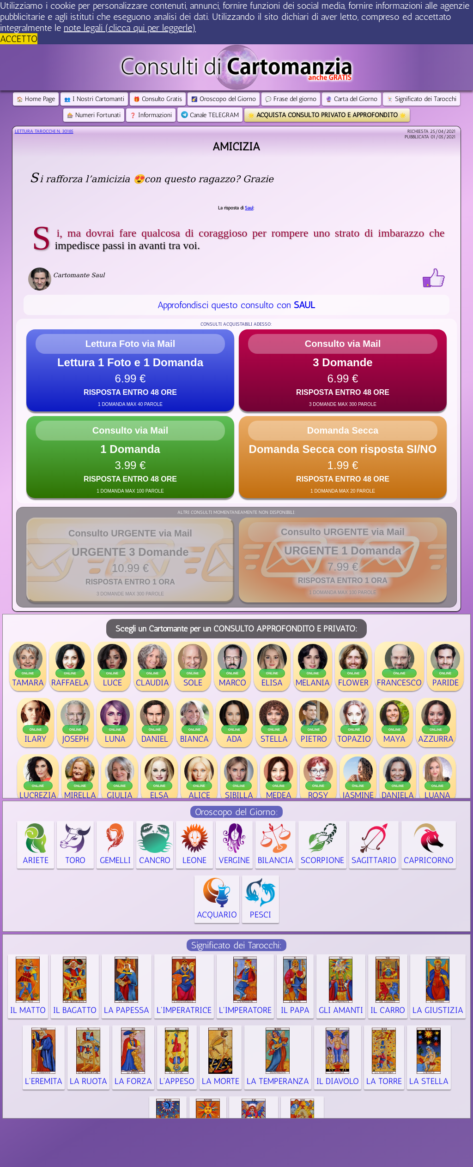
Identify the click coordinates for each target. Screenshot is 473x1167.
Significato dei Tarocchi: (236, 945)
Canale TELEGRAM (210, 115)
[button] (130, 370)
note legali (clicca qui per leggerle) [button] (130, 27)
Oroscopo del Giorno (223, 99)
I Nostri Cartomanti (94, 99)
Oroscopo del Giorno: (236, 811)
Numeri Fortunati (94, 115)
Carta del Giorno (351, 99)
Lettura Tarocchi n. (44, 131)
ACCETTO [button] (18, 38)
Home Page (36, 99)
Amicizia (236, 146)
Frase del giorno (290, 99)
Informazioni (151, 115)
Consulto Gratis (157, 99)
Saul (249, 208)
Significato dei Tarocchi (421, 99)
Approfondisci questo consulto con (236, 304)
